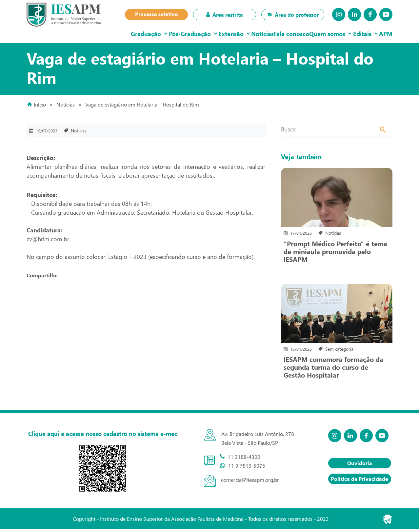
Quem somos (314, 33)
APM (383, 33)
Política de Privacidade (359, 478)
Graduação (107, 33)
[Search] (383, 130)
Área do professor (293, 14)
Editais (354, 33)
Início (40, 104)
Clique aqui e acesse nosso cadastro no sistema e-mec (102, 433)
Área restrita (224, 14)
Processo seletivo (156, 13)
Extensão (202, 33)
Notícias (239, 33)
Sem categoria (339, 349)
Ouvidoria (359, 463)
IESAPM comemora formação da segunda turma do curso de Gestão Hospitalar (333, 366)
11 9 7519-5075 (246, 465)
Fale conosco (273, 33)
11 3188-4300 (244, 456)
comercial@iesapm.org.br (250, 479)
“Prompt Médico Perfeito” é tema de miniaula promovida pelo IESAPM (335, 251)
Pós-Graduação (156, 33)
